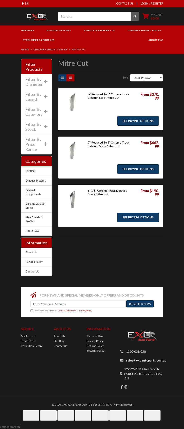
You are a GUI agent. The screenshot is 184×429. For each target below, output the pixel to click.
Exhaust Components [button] (99, 30)
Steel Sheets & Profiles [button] (38, 40)
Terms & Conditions (66, 310)
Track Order (28, 341)
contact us (124, 3)
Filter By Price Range (36, 144)
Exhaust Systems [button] (59, 30)
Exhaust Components (33, 192)
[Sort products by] (146, 77)
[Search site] (135, 16)
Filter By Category (36, 112)
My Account (28, 336)
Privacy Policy (85, 310)
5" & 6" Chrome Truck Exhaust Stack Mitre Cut (107, 192)
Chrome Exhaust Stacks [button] (144, 30)
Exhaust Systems (36, 180)
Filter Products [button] (33, 67)
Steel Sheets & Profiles (34, 219)
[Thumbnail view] (62, 77)
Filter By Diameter (36, 82)
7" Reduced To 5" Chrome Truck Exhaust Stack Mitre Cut (108, 144)
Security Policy (95, 350)
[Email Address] (77, 303)
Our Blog (59, 341)
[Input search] (94, 16)
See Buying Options (138, 121)
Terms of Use (95, 336)
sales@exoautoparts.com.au (146, 360)
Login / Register (152, 3)
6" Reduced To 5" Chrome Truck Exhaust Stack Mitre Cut (108, 95)
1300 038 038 (136, 351)
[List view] (70, 77)
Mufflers (30, 171)
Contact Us (32, 271)
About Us (31, 252)
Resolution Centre (32, 346)
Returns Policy (34, 261)
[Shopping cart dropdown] (152, 16)
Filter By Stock (36, 127)
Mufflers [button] (27, 30)
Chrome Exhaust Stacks (35, 205)
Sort (125, 77)
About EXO (155, 40)
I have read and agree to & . (61, 310)
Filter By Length (36, 97)
